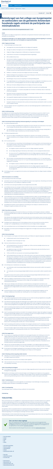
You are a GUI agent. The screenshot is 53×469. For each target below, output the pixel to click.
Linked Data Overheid (7, 456)
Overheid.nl (4, 6)
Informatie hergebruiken (8, 445)
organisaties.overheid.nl (28, 425)
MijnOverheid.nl (6, 460)
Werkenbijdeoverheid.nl (8, 465)
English (4, 439)
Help (4, 440)
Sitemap (5, 449)
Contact (4, 437)
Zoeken (10, 5)
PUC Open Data (6, 457)
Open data (5, 454)
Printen (48, 13)
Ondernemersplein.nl (7, 463)
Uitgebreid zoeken (18, 8)
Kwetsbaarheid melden (8, 451)
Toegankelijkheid (6, 448)
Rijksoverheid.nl (6, 462)
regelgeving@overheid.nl (40, 427)
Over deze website (7, 436)
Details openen (1, 16)
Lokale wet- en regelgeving (9, 8)
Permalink (41, 13)
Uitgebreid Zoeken (18, 5)
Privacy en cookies (7, 446)
